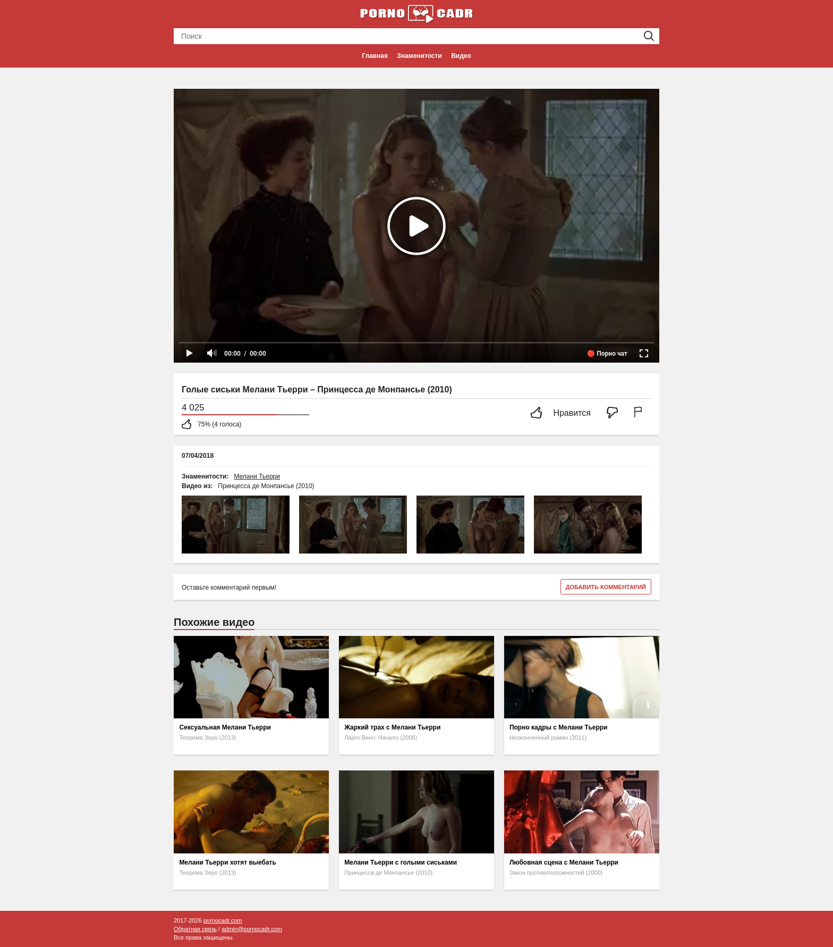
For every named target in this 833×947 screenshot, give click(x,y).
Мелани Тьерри (257, 476)
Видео (461, 56)
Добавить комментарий (606, 587)
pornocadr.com (222, 920)
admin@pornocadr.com (252, 929)
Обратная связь (195, 929)
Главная (375, 56)
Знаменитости (419, 56)
